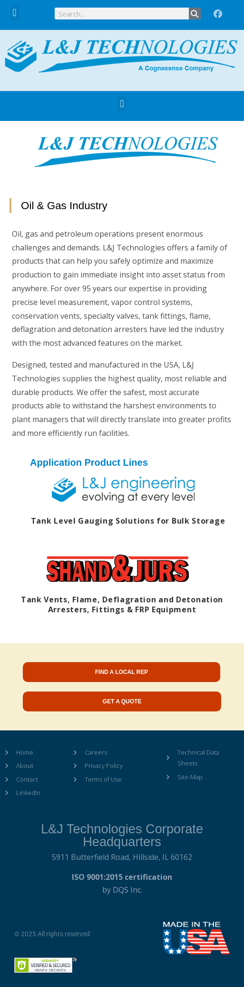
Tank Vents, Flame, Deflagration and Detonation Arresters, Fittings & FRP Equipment (122, 604)
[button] (14, 12)
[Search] (195, 13)
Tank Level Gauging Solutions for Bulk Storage (128, 521)
